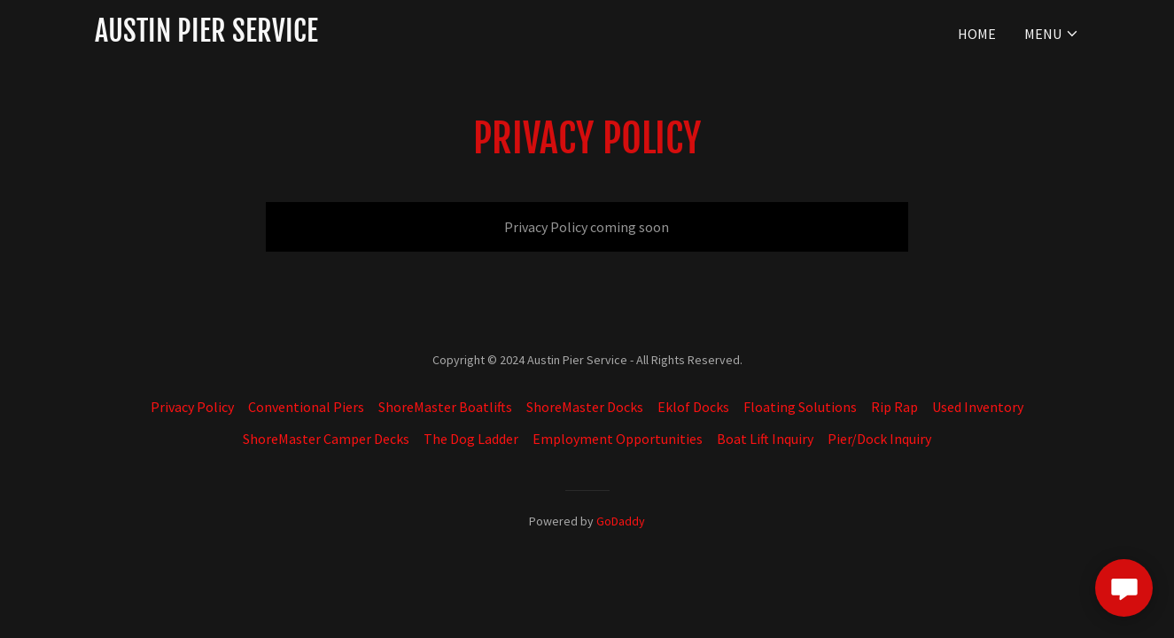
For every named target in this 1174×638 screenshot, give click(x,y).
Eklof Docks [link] (693, 407)
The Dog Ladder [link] (471, 438)
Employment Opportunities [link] (618, 438)
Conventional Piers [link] (306, 407)
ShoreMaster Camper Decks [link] (326, 438)
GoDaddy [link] (620, 521)
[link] (206, 36)
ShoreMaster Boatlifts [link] (445, 407)
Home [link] (977, 34)
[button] (1051, 33)
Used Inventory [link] (977, 407)
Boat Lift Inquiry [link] (765, 438)
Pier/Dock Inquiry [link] (879, 438)
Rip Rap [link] (894, 407)
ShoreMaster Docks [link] (584, 407)
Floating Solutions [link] (800, 407)
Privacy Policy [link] (192, 407)
